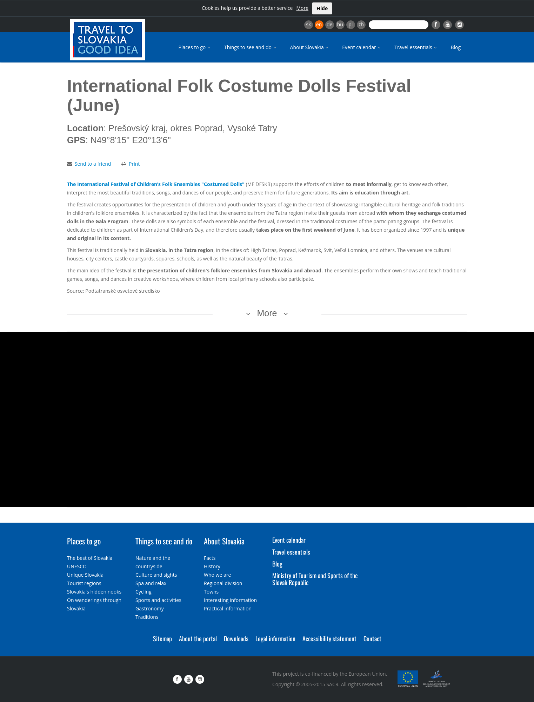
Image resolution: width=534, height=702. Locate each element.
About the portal (198, 638)
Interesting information (230, 600)
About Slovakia (310, 47)
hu (340, 24)
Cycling (143, 591)
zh (361, 24)
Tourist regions (84, 583)
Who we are (217, 574)
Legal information (275, 638)
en (319, 24)
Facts (209, 558)
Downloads (236, 638)
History (212, 566)
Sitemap (162, 638)
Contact (372, 638)
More (302, 8)
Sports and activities (158, 600)
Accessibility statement (329, 638)
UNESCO (77, 566)
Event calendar (362, 47)
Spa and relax (150, 583)
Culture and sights (156, 574)
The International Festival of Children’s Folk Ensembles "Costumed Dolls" (156, 184)
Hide (322, 8)
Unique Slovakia (85, 574)
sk (308, 24)
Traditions (147, 617)
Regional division (223, 583)
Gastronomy (149, 608)
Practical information (228, 608)
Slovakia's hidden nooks (94, 591)
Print (134, 163)
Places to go (195, 47)
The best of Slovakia (89, 558)
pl (350, 24)
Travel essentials (416, 47)
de (329, 24)
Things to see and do (251, 47)
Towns (211, 591)
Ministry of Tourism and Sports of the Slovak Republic (315, 579)
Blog (455, 47)
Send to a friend (93, 163)
